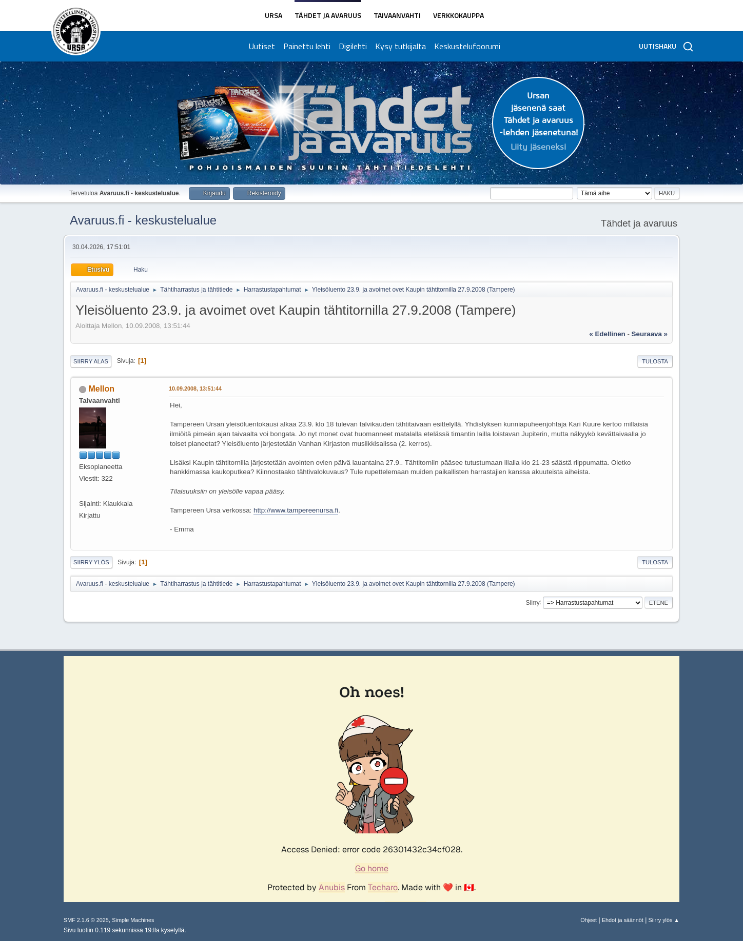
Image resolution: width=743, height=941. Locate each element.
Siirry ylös (91, 562)
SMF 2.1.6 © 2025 (86, 920)
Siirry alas (90, 361)
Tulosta (655, 361)
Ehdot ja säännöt (622, 920)
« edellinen (607, 334)
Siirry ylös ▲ (664, 920)
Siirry (532, 602)
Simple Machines (133, 920)
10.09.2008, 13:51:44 (195, 388)
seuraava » (650, 334)
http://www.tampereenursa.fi (295, 510)
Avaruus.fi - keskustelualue (143, 220)
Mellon (101, 388)
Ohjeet (588, 920)
